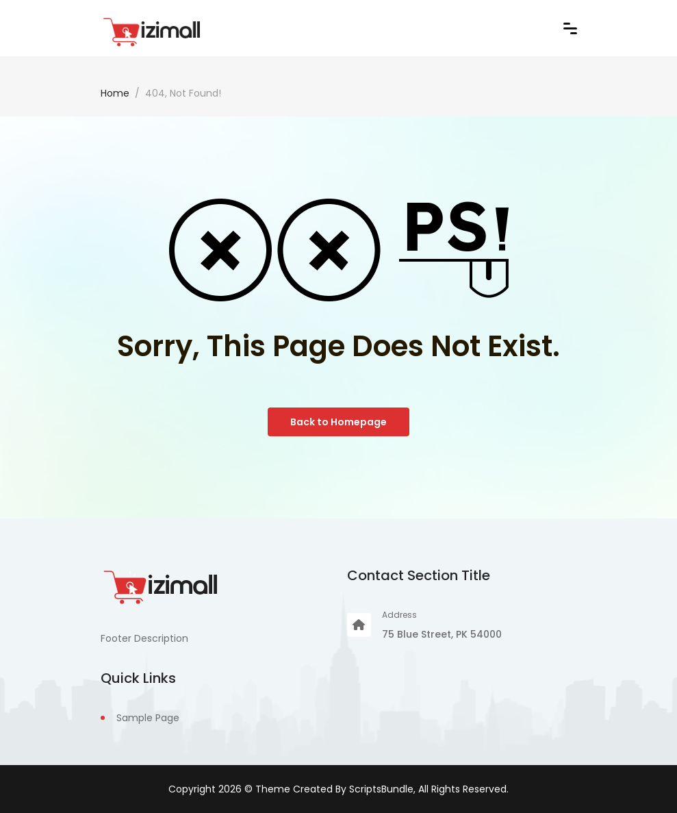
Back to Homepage (338, 422)
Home (115, 93)
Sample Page (147, 718)
